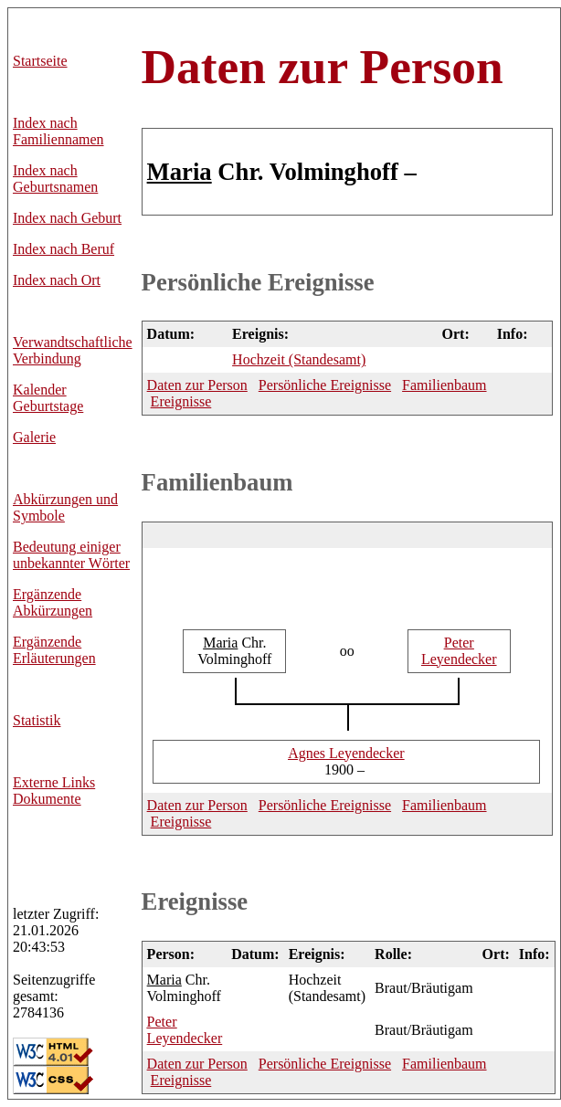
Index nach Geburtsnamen (55, 179)
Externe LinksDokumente (54, 791)
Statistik (36, 720)
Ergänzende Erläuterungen (54, 650)
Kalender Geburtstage (48, 398)
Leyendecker (459, 651)
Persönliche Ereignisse (258, 282)
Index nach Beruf (63, 249)
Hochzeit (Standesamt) (298, 359)
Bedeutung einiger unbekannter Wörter (71, 555)
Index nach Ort (57, 280)
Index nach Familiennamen (58, 131)
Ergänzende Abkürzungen (52, 602)
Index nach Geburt (67, 218)
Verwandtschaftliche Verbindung (72, 350)
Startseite (40, 61)
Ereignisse (181, 401)
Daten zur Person (322, 66)
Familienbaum (444, 385)
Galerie (34, 437)
